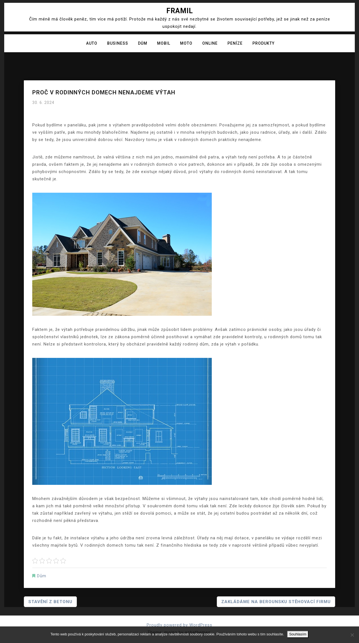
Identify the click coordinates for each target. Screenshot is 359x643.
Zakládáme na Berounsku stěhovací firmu (276, 601)
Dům (142, 43)
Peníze (235, 43)
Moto (186, 43)
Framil (179, 11)
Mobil (163, 43)
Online (210, 43)
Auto (91, 43)
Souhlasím (297, 634)
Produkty (263, 43)
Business (117, 43)
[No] (352, 635)
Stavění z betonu (50, 601)
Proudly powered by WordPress (179, 625)
